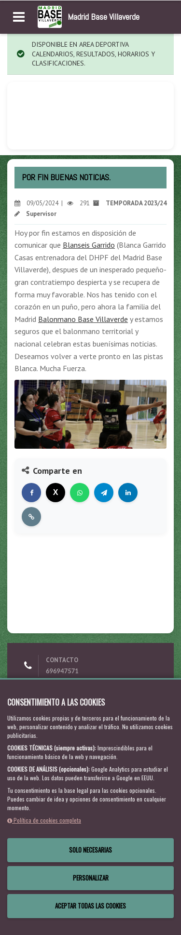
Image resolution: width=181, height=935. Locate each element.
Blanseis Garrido (89, 245)
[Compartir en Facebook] (31, 492)
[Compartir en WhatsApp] (79, 492)
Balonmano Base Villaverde (83, 319)
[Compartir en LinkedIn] (128, 492)
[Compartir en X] (55, 492)
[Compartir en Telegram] (103, 492)
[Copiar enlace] (31, 516)
